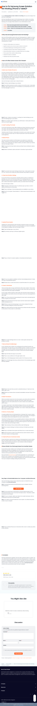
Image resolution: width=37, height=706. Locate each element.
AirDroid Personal (12, 454)
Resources (18, 687)
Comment (5, 631)
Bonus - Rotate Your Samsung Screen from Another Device (18, 29)
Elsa (8, 612)
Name (4, 640)
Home (3, 663)
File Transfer (25, 11)
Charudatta (11, 583)
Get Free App (18, 488)
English (3, 702)
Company (18, 683)
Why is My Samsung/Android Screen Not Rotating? (16, 25)
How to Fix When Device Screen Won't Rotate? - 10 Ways (17, 26)
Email (20, 640)
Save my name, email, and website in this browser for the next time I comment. (18, 650)
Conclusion (8, 30)
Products (18, 690)
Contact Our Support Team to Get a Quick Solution (22, 657)
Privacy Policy (20, 704)
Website (4, 645)
